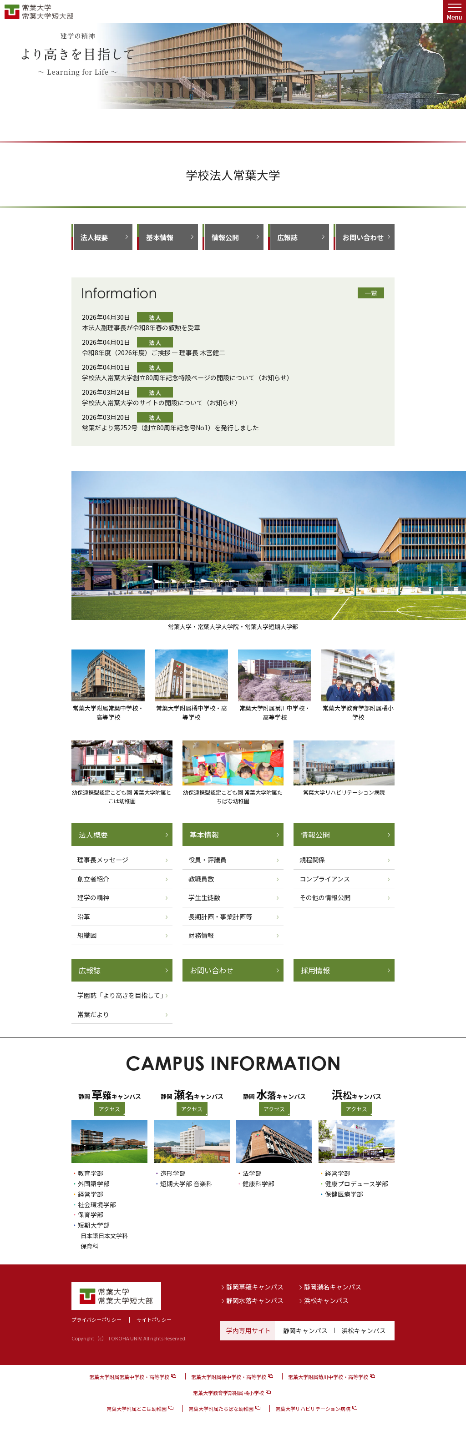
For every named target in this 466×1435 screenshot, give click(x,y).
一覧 (371, 292)
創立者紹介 (93, 878)
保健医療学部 (344, 1193)
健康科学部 (258, 1183)
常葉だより (93, 1014)
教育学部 (90, 1173)
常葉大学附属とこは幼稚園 (136, 1406)
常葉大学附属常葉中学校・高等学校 (129, 1374)
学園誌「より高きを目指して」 (122, 995)
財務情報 (201, 935)
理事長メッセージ (102, 859)
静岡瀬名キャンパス (332, 1284)
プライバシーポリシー (96, 1316)
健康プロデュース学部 (356, 1183)
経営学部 (90, 1193)
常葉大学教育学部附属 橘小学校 (228, 1390)
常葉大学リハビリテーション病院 (312, 1406)
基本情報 (159, 237)
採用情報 (315, 970)
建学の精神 (93, 897)
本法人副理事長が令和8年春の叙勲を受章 (141, 327)
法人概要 (94, 237)
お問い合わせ (363, 237)
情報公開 (225, 237)
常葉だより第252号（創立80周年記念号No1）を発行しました (170, 427)
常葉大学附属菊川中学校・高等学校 (328, 1374)
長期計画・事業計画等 (220, 916)
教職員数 (201, 878)
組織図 (86, 935)
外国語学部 (94, 1183)
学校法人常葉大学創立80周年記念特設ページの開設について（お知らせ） (187, 377)
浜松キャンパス (326, 1297)
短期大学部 (94, 1223)
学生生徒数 (204, 897)
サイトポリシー (154, 1316)
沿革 (83, 916)
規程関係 (312, 859)
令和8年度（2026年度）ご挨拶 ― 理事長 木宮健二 (153, 352)
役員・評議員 (207, 859)
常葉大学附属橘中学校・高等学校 (228, 1374)
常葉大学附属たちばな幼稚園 (220, 1406)
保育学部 (90, 1213)
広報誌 (287, 237)
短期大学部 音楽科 (186, 1183)
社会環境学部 (97, 1203)
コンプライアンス (324, 878)
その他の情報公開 (324, 897)
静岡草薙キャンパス (255, 1284)
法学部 (252, 1173)
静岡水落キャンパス (255, 1297)
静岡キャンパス (305, 1327)
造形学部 (173, 1173)
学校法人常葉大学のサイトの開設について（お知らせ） (161, 402)
